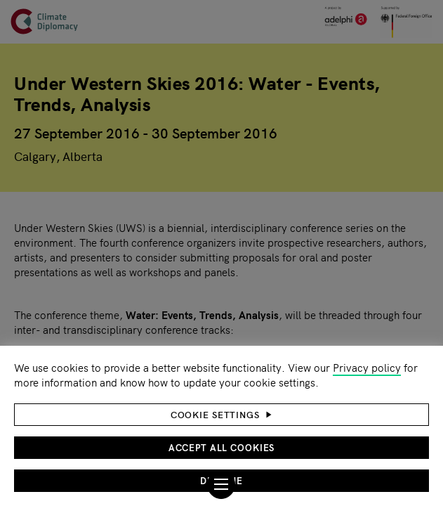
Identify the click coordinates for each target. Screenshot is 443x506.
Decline (221, 480)
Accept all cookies (221, 447)
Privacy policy (367, 367)
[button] (221, 414)
